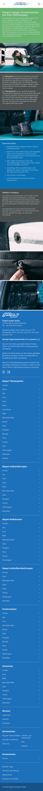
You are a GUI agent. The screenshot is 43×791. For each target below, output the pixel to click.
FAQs (38, 339)
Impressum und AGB (10, 779)
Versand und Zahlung (10, 771)
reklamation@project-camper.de (26, 367)
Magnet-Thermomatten (11, 736)
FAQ (23, 742)
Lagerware (6, 715)
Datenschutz (7, 775)
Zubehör (5, 719)
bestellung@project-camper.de (14, 358)
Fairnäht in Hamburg (10, 740)
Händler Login (7, 767)
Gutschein (6, 723)
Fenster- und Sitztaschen (26, 737)
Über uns (5, 744)
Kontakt (24, 746)
